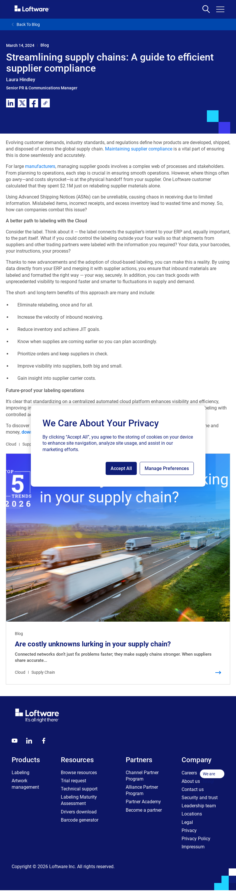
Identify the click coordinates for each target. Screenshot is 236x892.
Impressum (193, 847)
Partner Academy (143, 801)
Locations (192, 814)
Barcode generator (79, 820)
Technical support (79, 789)
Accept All (121, 468)
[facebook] (33, 103)
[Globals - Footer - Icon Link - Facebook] (44, 741)
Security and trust (200, 797)
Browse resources (79, 772)
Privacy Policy (196, 838)
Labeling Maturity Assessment (79, 800)
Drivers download (79, 812)
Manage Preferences (167, 468)
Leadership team (199, 805)
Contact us (193, 789)
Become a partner (144, 810)
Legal (187, 822)
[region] (118, 446)
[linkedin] (10, 103)
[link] (45, 103)
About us (191, 781)
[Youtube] (14, 741)
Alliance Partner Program (142, 790)
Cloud (11, 444)
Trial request (73, 780)
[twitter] (22, 103)
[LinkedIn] (29, 741)
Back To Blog (26, 24)
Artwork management (25, 784)
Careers (189, 773)
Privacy (189, 830)
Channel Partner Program (142, 776)
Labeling (20, 772)
